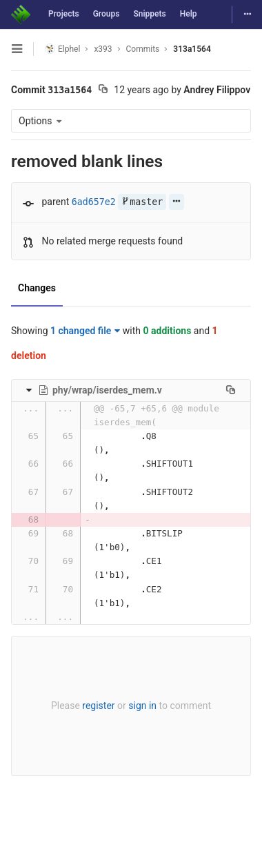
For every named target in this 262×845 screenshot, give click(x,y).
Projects (63, 14)
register (98, 705)
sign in (142, 705)
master (142, 202)
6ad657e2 (94, 202)
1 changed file (85, 330)
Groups (106, 14)
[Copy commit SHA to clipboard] (103, 90)
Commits (143, 49)
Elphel (62, 48)
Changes (37, 287)
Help (188, 14)
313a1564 (191, 49)
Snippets (149, 14)
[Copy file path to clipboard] (230, 390)
